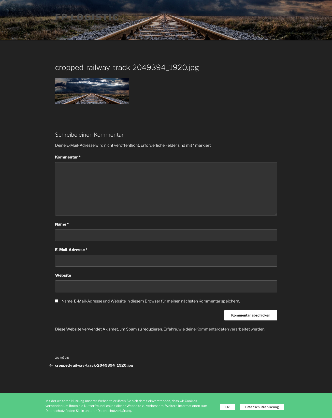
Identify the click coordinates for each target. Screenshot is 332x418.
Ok (227, 407)
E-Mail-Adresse (71, 249)
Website (63, 275)
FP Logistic (87, 17)
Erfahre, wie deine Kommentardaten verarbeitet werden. (214, 329)
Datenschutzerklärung (262, 407)
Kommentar (68, 157)
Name (62, 224)
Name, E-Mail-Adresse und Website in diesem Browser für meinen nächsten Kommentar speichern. (150, 301)
